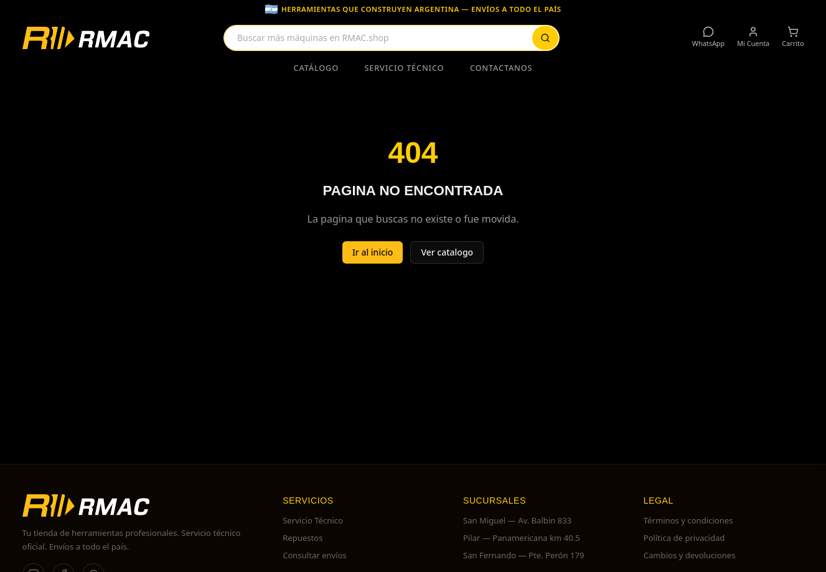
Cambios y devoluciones (690, 555)
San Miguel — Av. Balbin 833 (517, 520)
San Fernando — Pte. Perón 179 (523, 555)
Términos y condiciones (688, 520)
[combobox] (391, 38)
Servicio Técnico (404, 67)
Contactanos (501, 67)
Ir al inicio (372, 252)
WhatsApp (708, 37)
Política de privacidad (684, 537)
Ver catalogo (447, 252)
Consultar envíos (315, 555)
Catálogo (316, 67)
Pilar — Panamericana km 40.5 (521, 537)
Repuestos (302, 537)
